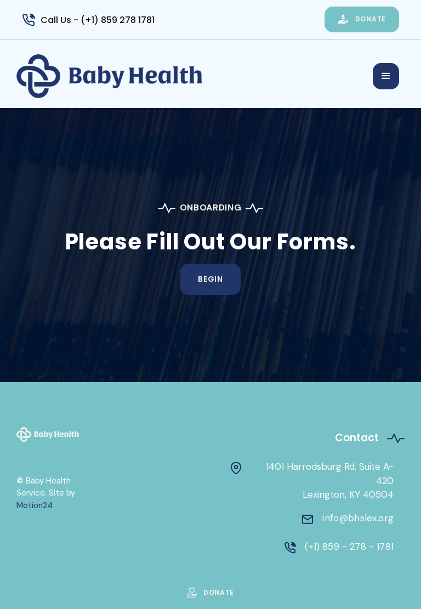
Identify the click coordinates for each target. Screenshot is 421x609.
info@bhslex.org (358, 518)
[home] (194, 76)
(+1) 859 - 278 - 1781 (349, 546)
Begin (210, 279)
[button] (386, 76)
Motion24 (34, 505)
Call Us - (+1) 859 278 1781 (98, 20)
